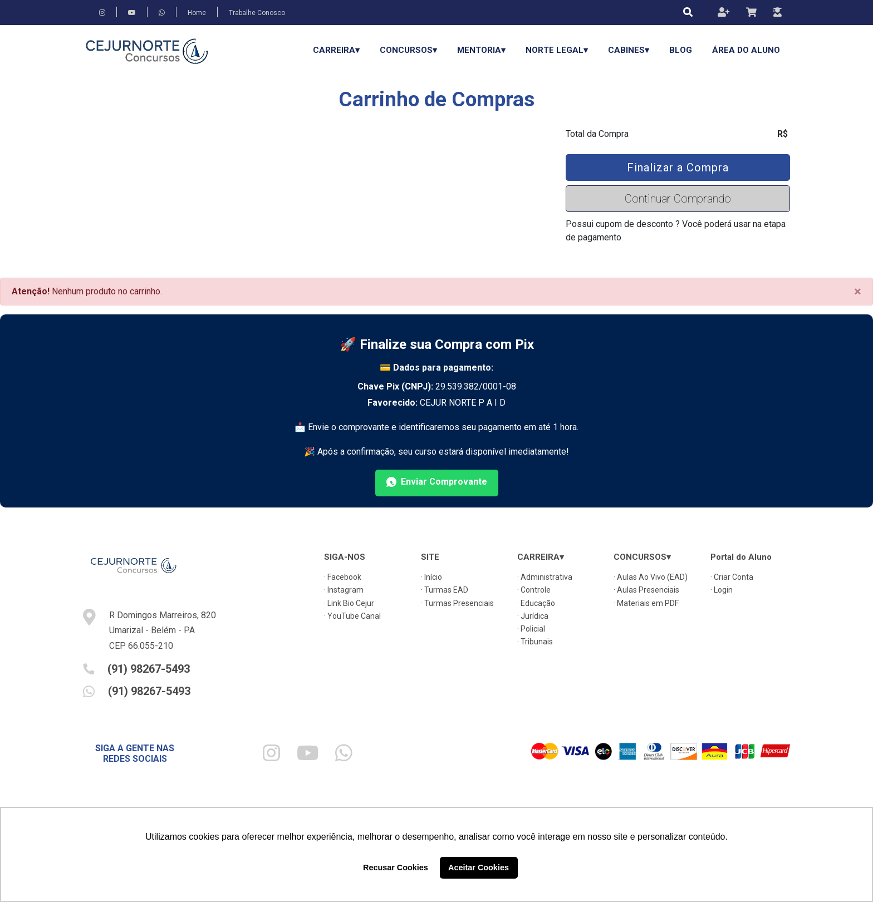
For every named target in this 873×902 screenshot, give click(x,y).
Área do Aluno (746, 50)
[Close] (857, 291)
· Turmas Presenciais (457, 603)
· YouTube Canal (352, 616)
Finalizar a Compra (678, 167)
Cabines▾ (628, 50)
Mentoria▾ (481, 50)
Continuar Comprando (678, 198)
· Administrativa (544, 577)
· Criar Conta (731, 577)
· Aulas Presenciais (646, 589)
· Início (431, 577)
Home (197, 13)
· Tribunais (535, 641)
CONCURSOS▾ (408, 50)
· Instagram (344, 589)
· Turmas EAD (444, 589)
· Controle (534, 589)
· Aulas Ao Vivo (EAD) (651, 577)
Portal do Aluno (741, 557)
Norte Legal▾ (557, 50)
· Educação (536, 603)
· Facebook (342, 577)
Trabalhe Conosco (257, 13)
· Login (721, 589)
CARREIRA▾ (336, 50)
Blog (680, 50)
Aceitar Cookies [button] (478, 867)
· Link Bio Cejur (349, 603)
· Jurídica (532, 616)
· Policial (531, 628)
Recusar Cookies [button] (395, 867)
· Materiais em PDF (646, 603)
